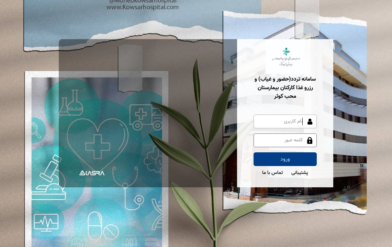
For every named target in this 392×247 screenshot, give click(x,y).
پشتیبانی (299, 173)
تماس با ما (272, 173)
